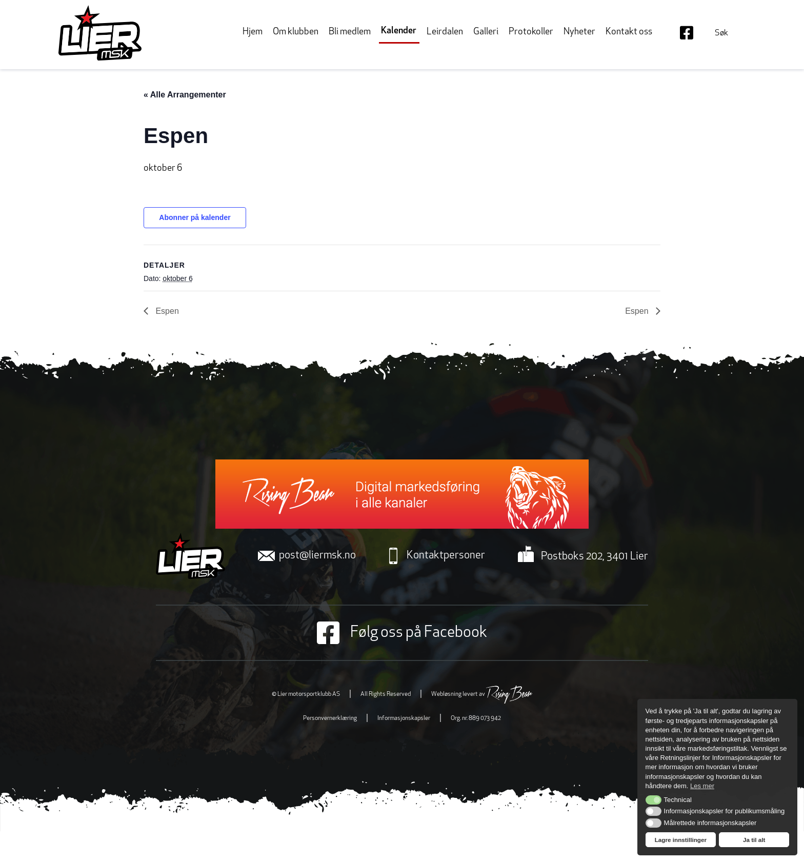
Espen (166, 311)
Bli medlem (350, 32)
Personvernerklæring (330, 718)
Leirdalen (445, 32)
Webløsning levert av (481, 694)
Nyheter (579, 32)
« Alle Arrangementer (185, 94)
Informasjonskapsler (403, 718)
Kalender (398, 31)
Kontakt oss (629, 32)
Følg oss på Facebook (402, 633)
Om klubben (295, 32)
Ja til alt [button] (754, 839)
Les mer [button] (702, 786)
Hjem (253, 32)
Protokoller (531, 32)
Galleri (485, 32)
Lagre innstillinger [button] (681, 839)
